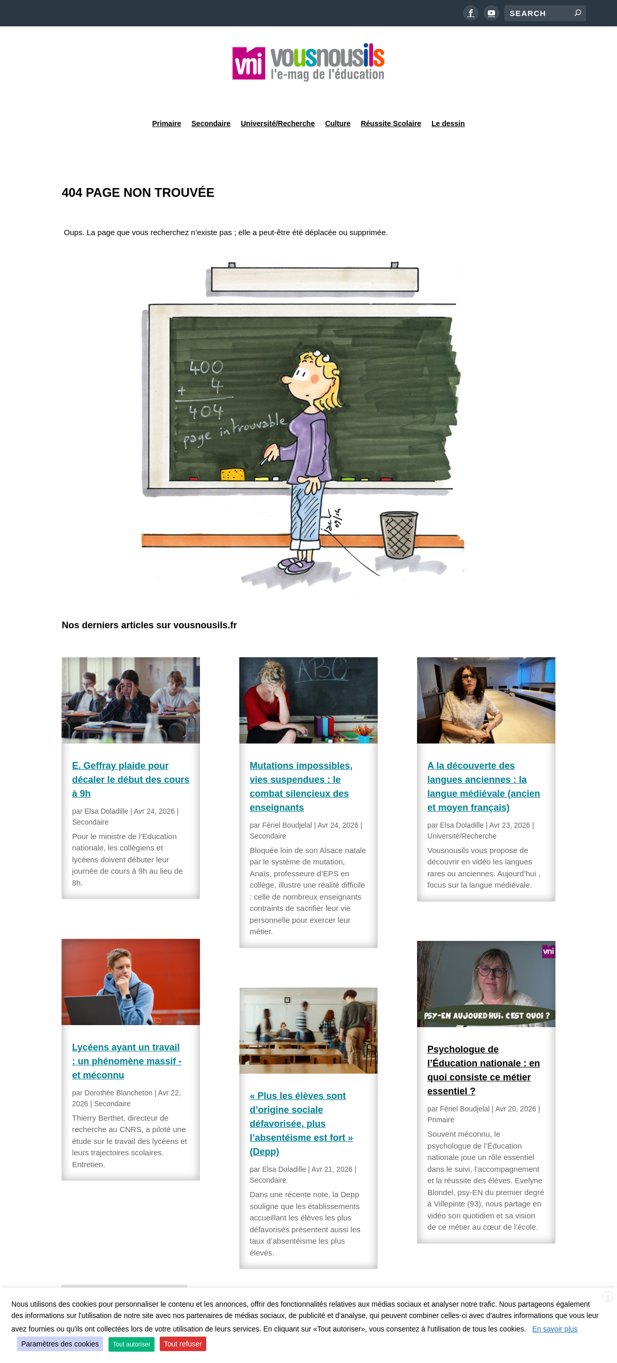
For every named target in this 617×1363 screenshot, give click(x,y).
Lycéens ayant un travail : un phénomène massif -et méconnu (126, 1035)
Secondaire (211, 95)
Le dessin (448, 95)
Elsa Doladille (107, 785)
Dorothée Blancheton (119, 1066)
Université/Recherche (278, 95)
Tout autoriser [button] (131, 1344)
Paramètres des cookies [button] (60, 1344)
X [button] (608, 1297)
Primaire (166, 95)
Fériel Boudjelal (287, 799)
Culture (337, 95)
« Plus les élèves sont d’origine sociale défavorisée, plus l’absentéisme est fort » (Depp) (301, 1097)
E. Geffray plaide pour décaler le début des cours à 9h (130, 753)
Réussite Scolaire (391, 95)
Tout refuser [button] (183, 1344)
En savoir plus (555, 1329)
